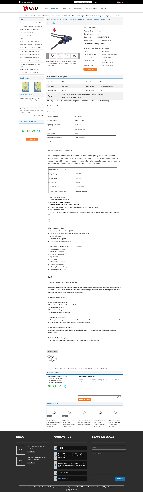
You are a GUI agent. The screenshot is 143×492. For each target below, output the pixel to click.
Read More (31, 451)
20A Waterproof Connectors (28, 61)
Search (95, 2)
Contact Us (104, 9)
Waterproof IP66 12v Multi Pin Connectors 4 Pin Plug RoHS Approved (115, 423)
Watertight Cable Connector (28, 41)
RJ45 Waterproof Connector (28, 51)
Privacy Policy (33, 487)
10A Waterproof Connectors (28, 57)
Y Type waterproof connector (59, 368)
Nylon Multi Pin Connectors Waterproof (96, 368)
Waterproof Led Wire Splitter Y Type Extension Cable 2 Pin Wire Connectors (68, 423)
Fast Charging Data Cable (27, 72)
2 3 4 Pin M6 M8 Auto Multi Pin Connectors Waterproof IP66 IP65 (84, 422)
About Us (66, 9)
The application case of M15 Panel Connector (37, 458)
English (122, 2)
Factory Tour (77, 9)
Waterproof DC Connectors (28, 69)
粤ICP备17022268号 (71, 490)
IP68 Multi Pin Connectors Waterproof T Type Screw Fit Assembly (53, 423)
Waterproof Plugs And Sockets (28, 54)
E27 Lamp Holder (25, 32)
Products (54, 9)
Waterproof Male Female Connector (30, 36)
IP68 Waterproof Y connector (76, 368)
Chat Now (111, 2)
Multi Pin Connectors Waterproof (40, 15)
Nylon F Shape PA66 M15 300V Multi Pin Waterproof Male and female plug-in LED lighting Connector (64, 63)
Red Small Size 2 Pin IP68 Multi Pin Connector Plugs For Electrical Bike (99, 423)
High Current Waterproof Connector (30, 64)
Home (46, 9)
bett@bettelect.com (27, 2)
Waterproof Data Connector (28, 29)
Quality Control (91, 9)
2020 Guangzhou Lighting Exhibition (36, 447)
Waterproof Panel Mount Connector (30, 44)
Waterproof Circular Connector (29, 23)
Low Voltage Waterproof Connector (30, 26)
